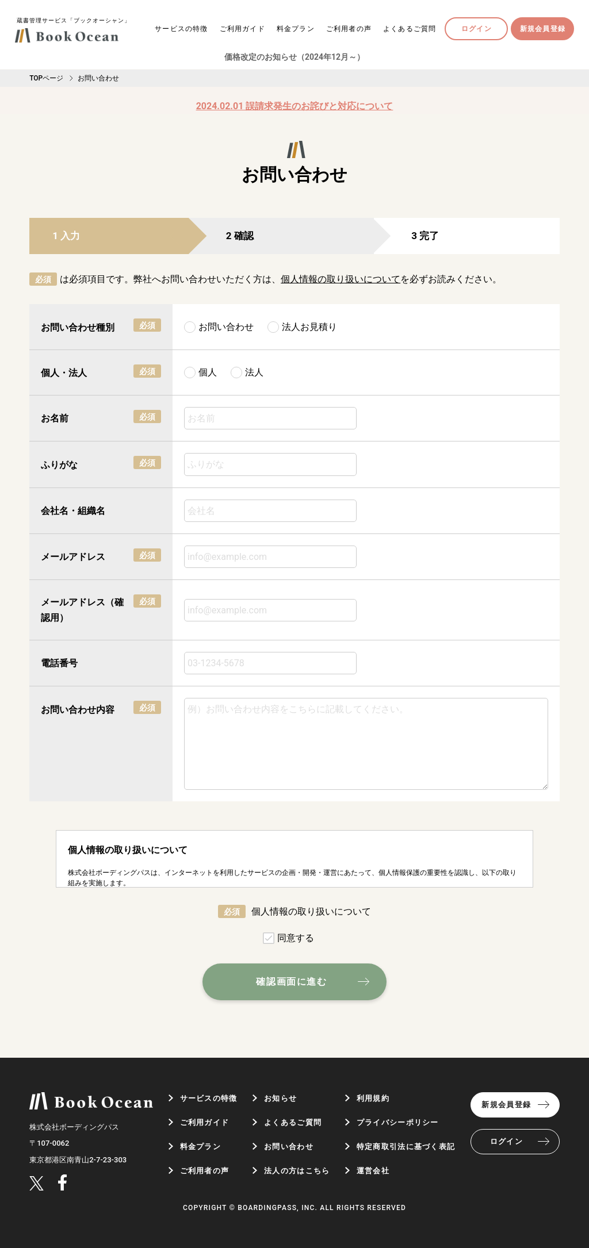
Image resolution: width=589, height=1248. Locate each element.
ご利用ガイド (242, 29)
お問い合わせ (288, 1146)
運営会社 (373, 1170)
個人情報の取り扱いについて (340, 279)
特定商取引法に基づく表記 (406, 1146)
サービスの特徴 (181, 29)
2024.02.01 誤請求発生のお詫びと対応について (294, 106)
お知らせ (280, 1098)
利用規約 (373, 1098)
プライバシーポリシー (398, 1122)
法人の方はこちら (297, 1170)
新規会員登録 (542, 29)
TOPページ (46, 78)
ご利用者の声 (349, 29)
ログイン (476, 29)
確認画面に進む (291, 981)
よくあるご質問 (409, 29)
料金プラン (296, 29)
